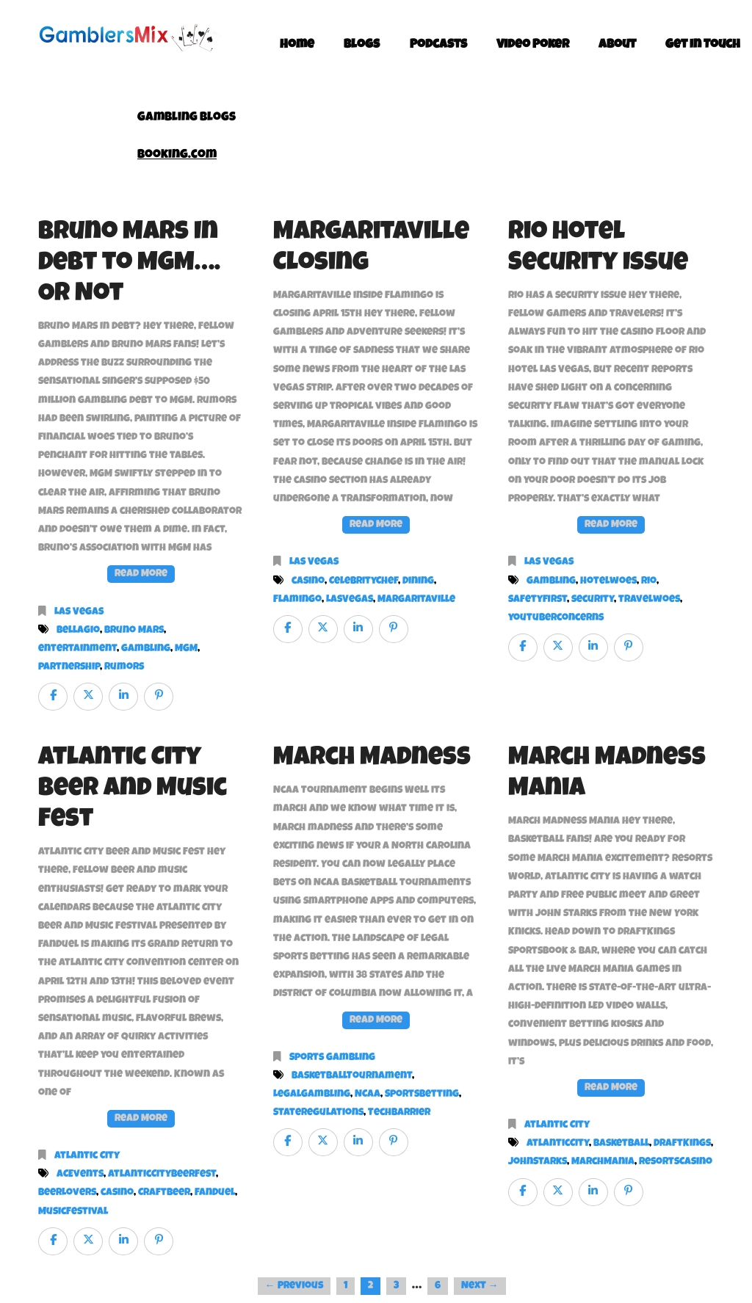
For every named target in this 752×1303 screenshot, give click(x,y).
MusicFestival (73, 1212)
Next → (480, 1286)
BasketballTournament (352, 1076)
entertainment (77, 649)
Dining (418, 581)
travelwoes (649, 600)
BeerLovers (67, 1193)
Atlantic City (87, 1156)
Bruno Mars (134, 630)
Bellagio (78, 630)
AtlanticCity (558, 1144)
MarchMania (602, 1162)
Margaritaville (416, 600)
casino (308, 581)
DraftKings (682, 1144)
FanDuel (215, 1193)
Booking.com (177, 155)
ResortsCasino (675, 1162)
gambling (145, 649)
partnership (69, 667)
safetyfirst (537, 600)
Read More (141, 574)
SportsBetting (422, 1094)
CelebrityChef (363, 581)
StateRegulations (318, 1113)
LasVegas (349, 600)
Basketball (621, 1144)
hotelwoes (608, 581)
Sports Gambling (332, 1058)
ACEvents (80, 1174)
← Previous (294, 1286)
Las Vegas (79, 612)
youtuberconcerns (556, 618)
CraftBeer (164, 1193)
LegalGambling (311, 1094)
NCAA (367, 1094)
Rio (649, 581)
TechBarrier (399, 1113)
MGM (186, 649)
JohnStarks (537, 1162)
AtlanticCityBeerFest (162, 1174)
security (592, 600)
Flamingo (297, 600)
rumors (124, 667)
